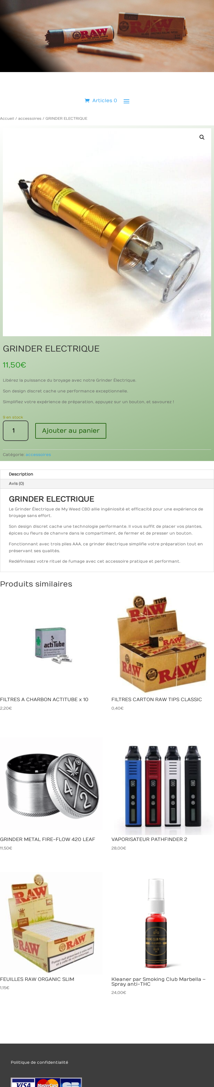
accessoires (29, 118)
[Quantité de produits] (15, 430)
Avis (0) (16, 483)
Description (21, 474)
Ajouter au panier (70, 430)
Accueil (7, 118)
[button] (202, 137)
